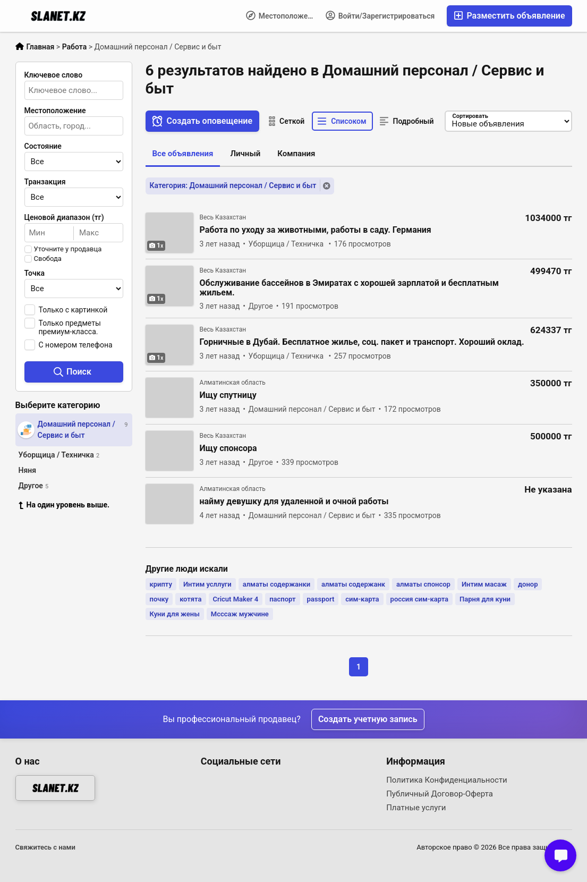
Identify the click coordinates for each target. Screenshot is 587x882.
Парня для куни (485, 599)
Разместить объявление (509, 16)
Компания (296, 153)
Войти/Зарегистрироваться (380, 15)
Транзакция (45, 181)
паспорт (282, 599)
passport (321, 599)
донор (528, 584)
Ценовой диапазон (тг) (64, 217)
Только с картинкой (73, 310)
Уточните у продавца (68, 249)
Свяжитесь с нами (45, 847)
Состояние (43, 146)
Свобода (48, 258)
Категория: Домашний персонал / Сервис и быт (233, 185)
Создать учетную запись (368, 719)
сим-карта (362, 599)
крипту (161, 584)
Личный (245, 153)
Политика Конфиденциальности (446, 780)
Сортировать (470, 116)
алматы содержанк (353, 584)
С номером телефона (76, 345)
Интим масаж (484, 584)
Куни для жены (175, 614)
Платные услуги (416, 807)
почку (159, 599)
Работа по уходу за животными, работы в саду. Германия (315, 230)
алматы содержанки (276, 584)
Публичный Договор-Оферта (439, 794)
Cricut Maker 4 (236, 599)
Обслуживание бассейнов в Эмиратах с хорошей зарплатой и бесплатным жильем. (349, 288)
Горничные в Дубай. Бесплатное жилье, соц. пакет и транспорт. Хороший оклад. (362, 342)
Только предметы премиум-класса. (70, 327)
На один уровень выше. (64, 505)
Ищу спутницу (228, 395)
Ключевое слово (53, 75)
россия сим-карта (419, 599)
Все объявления (183, 153)
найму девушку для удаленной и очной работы (294, 501)
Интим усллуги (207, 584)
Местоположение (283, 15)
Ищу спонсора (228, 448)
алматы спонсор (423, 584)
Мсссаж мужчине (240, 614)
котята (190, 599)
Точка (34, 273)
